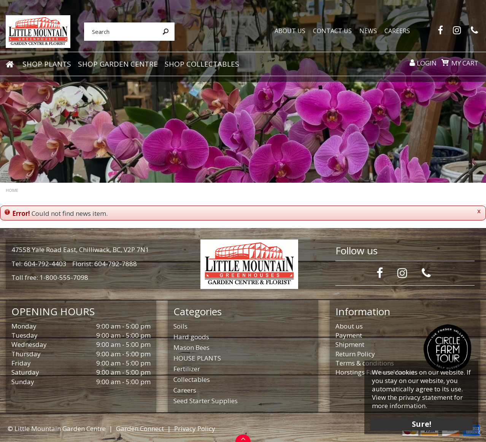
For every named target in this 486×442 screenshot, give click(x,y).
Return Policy (355, 353)
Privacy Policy (194, 428)
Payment (348, 335)
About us (349, 326)
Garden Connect (140, 428)
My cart (464, 63)
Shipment (349, 344)
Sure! (421, 424)
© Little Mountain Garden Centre (57, 428)
